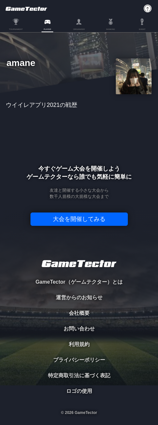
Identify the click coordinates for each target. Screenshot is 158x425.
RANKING (110, 29)
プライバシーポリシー (79, 360)
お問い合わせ (79, 328)
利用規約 (79, 344)
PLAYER (47, 29)
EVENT (142, 29)
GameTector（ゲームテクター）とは (78, 282)
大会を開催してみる (79, 219)
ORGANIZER (79, 29)
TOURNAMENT (16, 29)
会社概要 (79, 313)
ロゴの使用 (79, 391)
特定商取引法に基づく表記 (79, 375)
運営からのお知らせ (79, 297)
